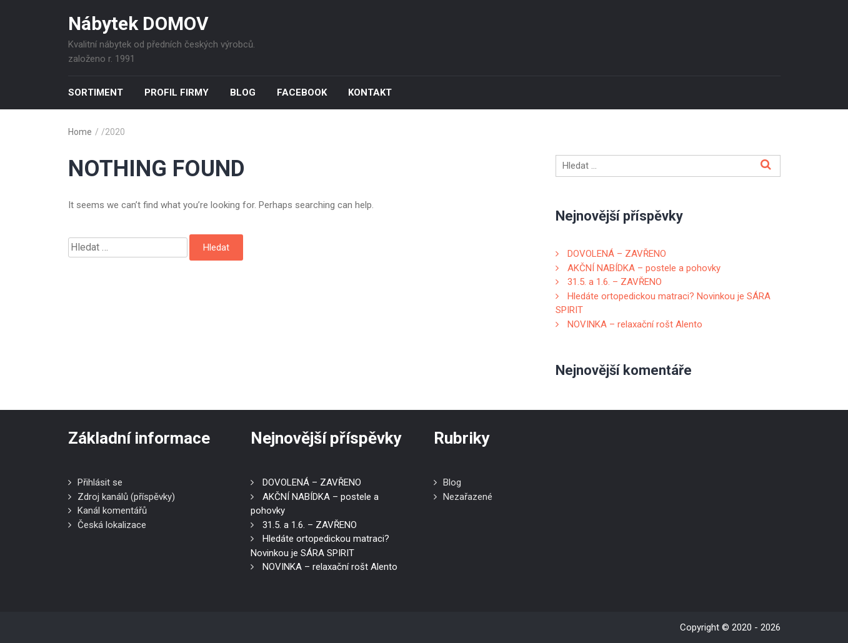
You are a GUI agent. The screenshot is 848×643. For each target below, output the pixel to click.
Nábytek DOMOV (138, 23)
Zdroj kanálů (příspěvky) (126, 496)
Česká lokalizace (111, 525)
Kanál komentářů (112, 510)
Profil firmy (176, 92)
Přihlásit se (99, 482)
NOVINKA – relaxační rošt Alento (634, 324)
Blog (243, 92)
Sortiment (95, 92)
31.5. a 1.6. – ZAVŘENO (614, 281)
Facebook (302, 92)
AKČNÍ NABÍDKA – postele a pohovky (644, 268)
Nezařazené (467, 496)
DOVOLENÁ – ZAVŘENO (616, 253)
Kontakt (370, 92)
